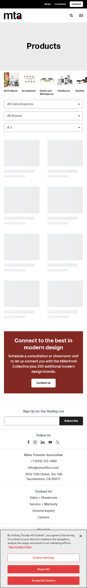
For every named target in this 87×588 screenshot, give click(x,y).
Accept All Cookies (43, 580)
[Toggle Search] (71, 15)
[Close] (80, 536)
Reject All (43, 569)
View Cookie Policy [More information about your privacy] (20, 547)
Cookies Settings (43, 557)
